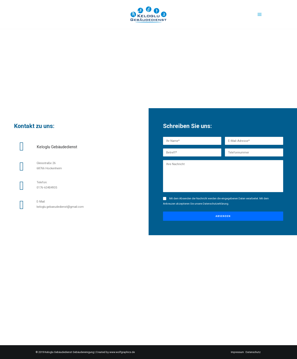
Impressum (237, 352)
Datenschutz (253, 352)
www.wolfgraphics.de (122, 352)
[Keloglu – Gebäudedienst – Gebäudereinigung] (149, 14)
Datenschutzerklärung (215, 203)
